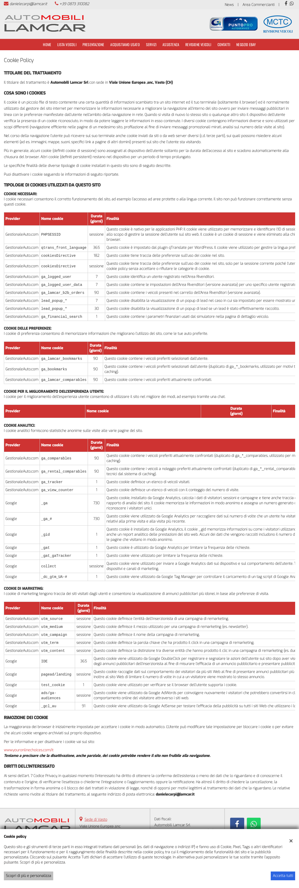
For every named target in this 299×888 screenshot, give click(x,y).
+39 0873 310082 (74, 4)
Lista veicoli (66, 44)
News (229, 4)
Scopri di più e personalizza (28, 875)
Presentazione (93, 44)
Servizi (151, 44)
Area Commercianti (258, 4)
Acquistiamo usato (125, 44)
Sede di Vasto (96, 819)
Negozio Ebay (246, 44)
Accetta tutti (283, 875)
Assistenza (170, 44)
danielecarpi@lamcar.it (28, 4)
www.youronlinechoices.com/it (28, 750)
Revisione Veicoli (198, 44)
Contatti (224, 44)
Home (47, 44)
